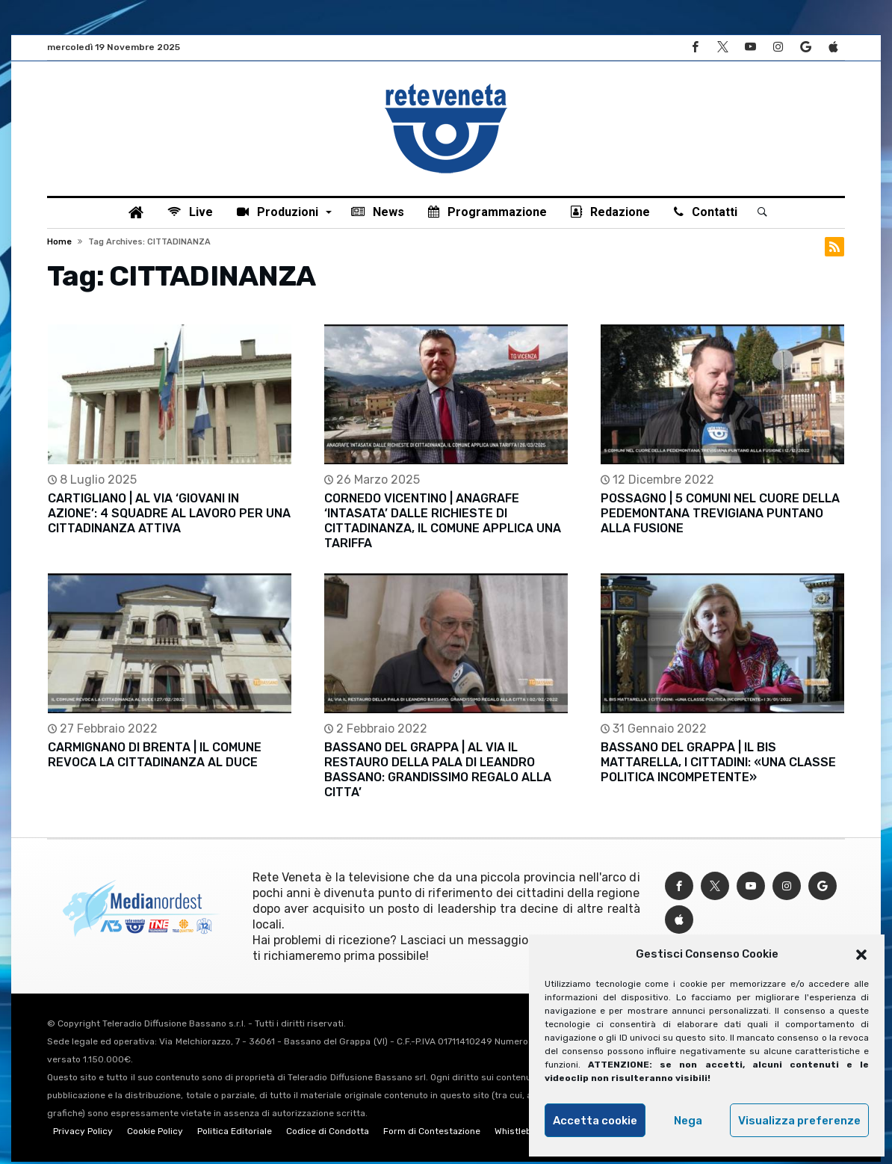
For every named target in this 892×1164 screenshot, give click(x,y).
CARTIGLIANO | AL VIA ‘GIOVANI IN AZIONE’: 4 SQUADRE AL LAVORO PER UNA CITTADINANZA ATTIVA (169, 515)
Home (59, 243)
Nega (688, 1120)
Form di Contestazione (431, 1133)
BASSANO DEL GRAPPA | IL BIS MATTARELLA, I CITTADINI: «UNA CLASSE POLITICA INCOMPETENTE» (718, 764)
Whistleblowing (527, 1133)
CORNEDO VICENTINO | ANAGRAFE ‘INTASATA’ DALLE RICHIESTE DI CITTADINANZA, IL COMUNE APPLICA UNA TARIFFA (442, 522)
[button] (861, 954)
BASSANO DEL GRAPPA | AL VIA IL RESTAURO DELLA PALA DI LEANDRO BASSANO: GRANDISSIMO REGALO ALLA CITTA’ (437, 771)
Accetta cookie (595, 1120)
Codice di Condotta (327, 1133)
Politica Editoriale (234, 1133)
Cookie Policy (155, 1133)
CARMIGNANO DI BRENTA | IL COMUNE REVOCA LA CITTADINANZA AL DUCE (154, 757)
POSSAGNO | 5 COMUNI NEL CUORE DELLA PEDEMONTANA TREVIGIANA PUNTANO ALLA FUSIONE (720, 515)
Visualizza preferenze (799, 1120)
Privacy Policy (83, 1133)
